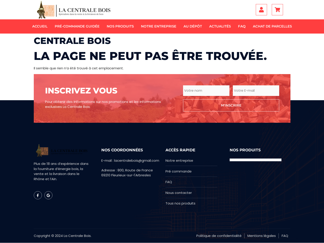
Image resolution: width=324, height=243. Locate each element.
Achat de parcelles (272, 26)
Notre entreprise (158, 26)
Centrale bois (72, 40)
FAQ (242, 26)
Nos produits (120, 26)
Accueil (40, 26)
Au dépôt (193, 26)
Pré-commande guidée (77, 26)
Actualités (220, 26)
